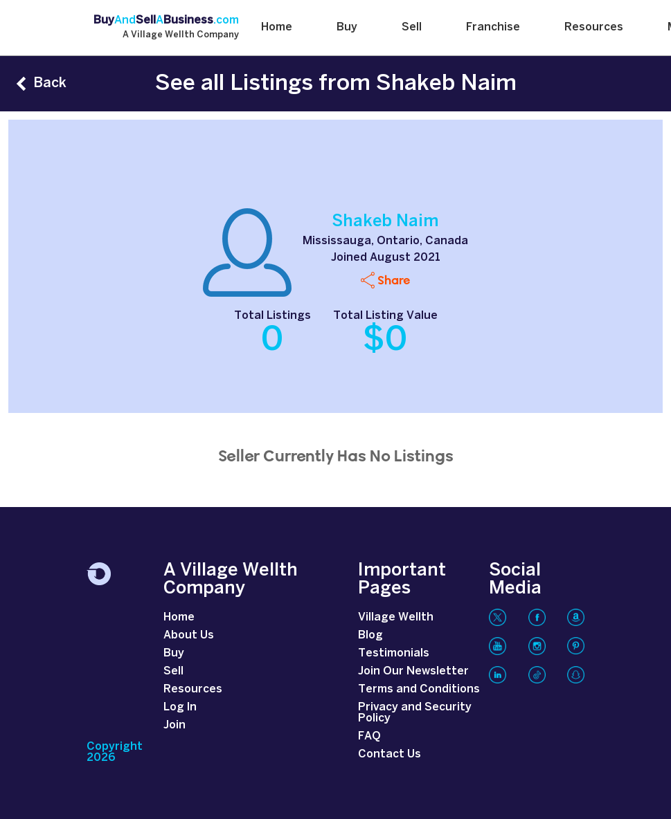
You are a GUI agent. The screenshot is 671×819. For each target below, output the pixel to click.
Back (49, 83)
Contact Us (389, 754)
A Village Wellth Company (181, 35)
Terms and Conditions (419, 689)
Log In (180, 707)
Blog (370, 635)
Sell (412, 27)
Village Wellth (395, 617)
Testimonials (393, 653)
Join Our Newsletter (413, 671)
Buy (347, 27)
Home (276, 27)
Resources (593, 27)
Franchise (493, 27)
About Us (188, 635)
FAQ (369, 736)
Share (394, 280)
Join (174, 725)
